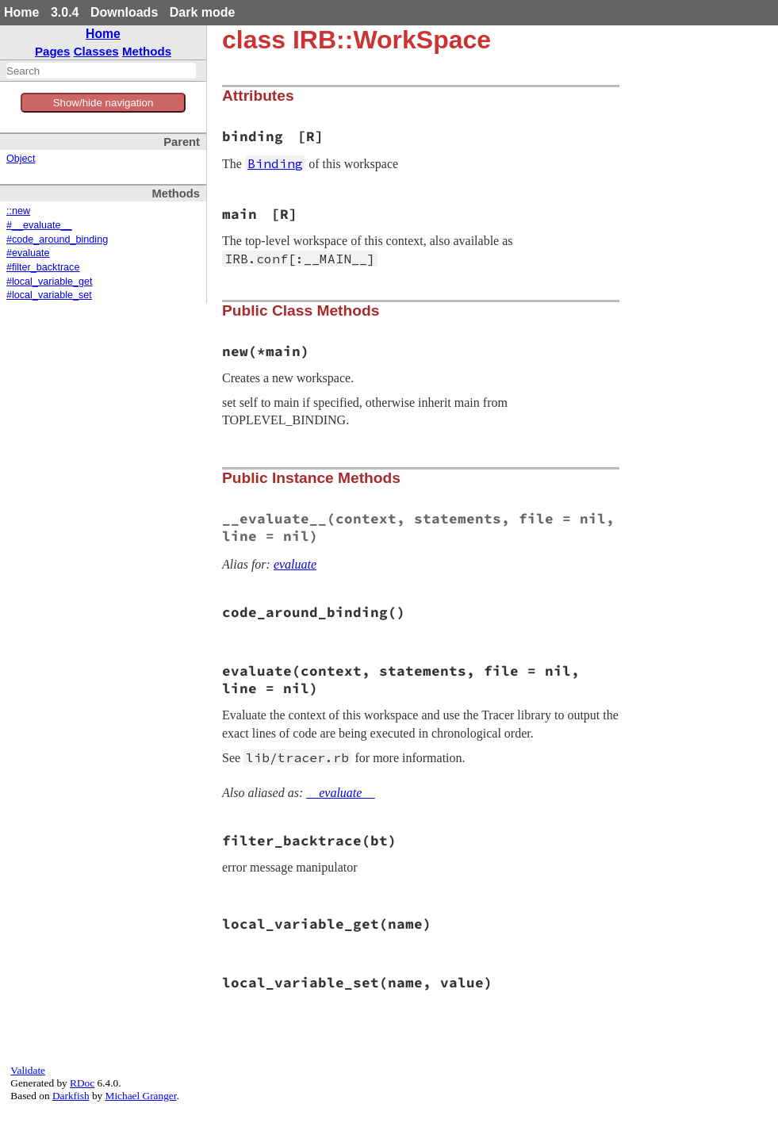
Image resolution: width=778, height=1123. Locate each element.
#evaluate (28, 253)
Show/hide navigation (103, 103)
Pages (53, 51)
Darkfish (71, 1096)
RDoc (82, 1083)
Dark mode (203, 12)
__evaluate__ (340, 792)
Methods (146, 51)
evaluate (295, 564)
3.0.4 (65, 12)
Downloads (124, 12)
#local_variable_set (49, 295)
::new (18, 211)
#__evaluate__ (39, 225)
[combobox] (101, 71)
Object (20, 158)
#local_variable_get (49, 281)
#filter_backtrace (42, 267)
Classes (96, 51)
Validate (27, 1070)
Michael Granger (141, 1096)
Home (21, 12)
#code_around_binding (57, 239)
